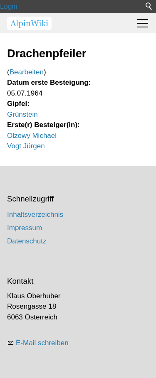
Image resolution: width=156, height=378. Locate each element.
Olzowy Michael (32, 136)
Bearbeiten (27, 72)
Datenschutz (27, 241)
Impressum (24, 228)
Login (8, 6)
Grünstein (22, 114)
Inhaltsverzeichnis (35, 214)
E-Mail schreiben (42, 343)
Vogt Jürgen (26, 146)
